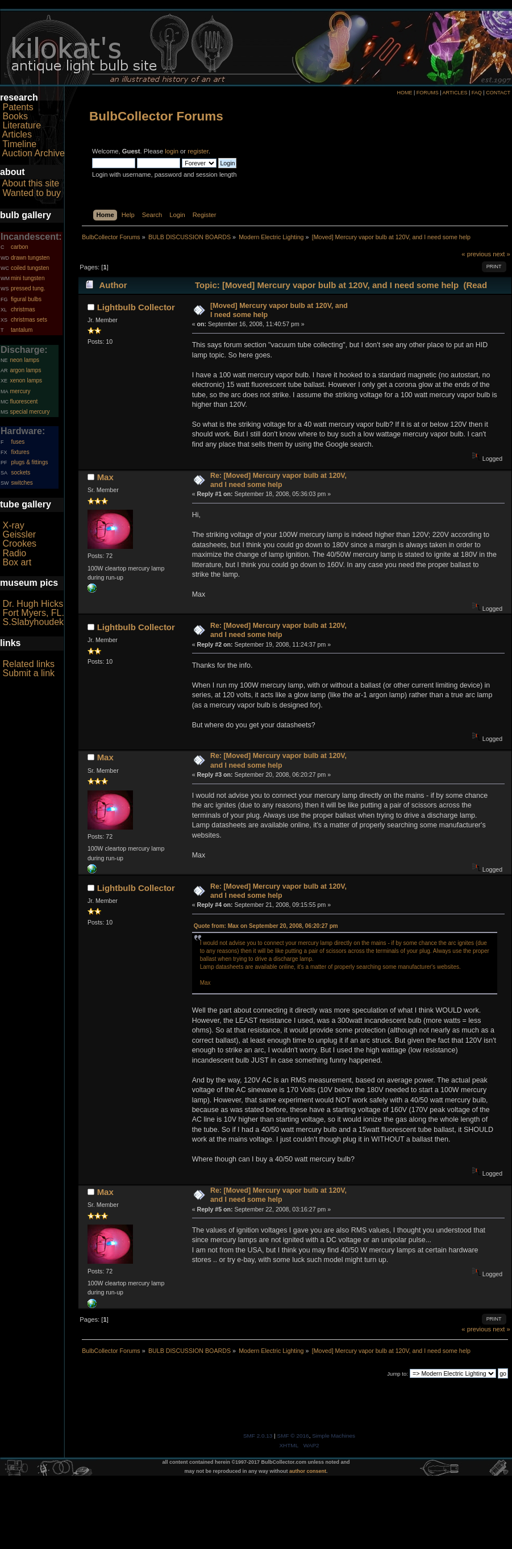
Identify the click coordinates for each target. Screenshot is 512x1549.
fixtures (20, 452)
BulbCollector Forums (156, 116)
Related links (28, 664)
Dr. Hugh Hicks (32, 604)
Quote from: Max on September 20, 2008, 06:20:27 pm (266, 926)
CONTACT (498, 92)
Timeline (19, 144)
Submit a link (28, 673)
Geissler (19, 534)
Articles (17, 134)
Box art (16, 562)
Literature (21, 125)
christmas (23, 309)
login (171, 151)
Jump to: (397, 1374)
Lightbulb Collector (136, 307)
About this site (31, 183)
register (198, 151)
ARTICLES (455, 92)
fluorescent (24, 401)
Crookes (19, 543)
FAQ (477, 92)
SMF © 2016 (293, 1436)
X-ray (13, 525)
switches (21, 483)
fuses (17, 442)
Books (14, 116)
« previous (476, 254)
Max (105, 477)
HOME (404, 92)
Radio (14, 553)
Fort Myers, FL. (33, 613)
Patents (17, 107)
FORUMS (428, 92)
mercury (20, 391)
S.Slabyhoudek (33, 622)
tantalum (21, 330)
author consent (307, 1471)
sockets (20, 472)
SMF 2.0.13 (258, 1436)
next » (501, 254)
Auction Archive (33, 153)
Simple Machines (333, 1436)
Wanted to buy (31, 193)
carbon (19, 247)
